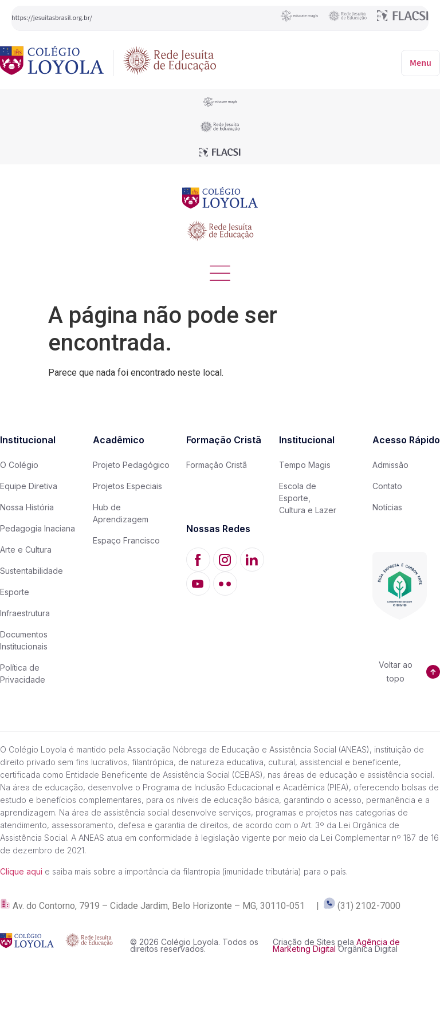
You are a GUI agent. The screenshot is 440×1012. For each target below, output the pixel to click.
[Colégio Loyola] (52, 63)
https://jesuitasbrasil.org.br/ (51, 18)
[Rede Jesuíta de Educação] (170, 63)
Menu (420, 63)
